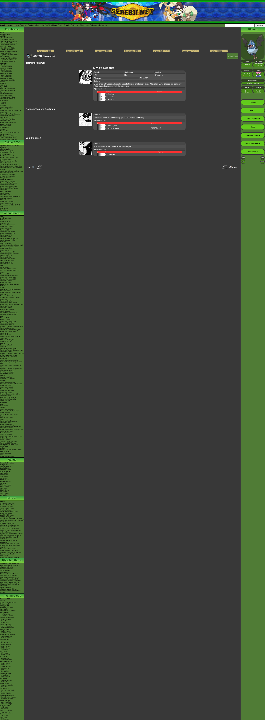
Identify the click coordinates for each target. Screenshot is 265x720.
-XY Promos (4, 670)
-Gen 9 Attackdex (6, 78)
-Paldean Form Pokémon (8, 139)
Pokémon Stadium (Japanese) (10, 426)
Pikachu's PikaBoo (6, 569)
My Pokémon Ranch (7, 372)
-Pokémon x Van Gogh (7, 119)
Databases (12, 29)
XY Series (3, 492)
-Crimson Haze (5, 705)
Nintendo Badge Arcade (8, 314)
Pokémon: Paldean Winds (9, 188)
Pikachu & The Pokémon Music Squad (10, 591)
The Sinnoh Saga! (6, 159)
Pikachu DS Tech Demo (8, 397)
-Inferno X (3, 682)
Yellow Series (4, 475)
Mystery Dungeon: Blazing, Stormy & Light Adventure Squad (12, 354)
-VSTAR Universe (6, 710)
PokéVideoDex (5, 195)
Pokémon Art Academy (8, 296)
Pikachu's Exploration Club (9, 579)
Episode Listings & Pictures (9, 146)
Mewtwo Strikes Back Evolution (10, 552)
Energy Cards (4, 606)
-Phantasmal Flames (7, 617)
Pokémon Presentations (8, 122)
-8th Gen (3, 104)
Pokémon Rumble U (7, 325)
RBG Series (4, 473)
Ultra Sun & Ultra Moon (8, 269)
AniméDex (3, 147)
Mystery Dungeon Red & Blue (10, 394)
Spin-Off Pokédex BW (7, 90)
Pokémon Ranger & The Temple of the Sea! (11, 521)
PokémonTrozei (5, 396)
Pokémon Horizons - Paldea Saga (11, 171)
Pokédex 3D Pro (5, 335)
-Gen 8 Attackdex (6, 77)
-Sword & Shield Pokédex (8, 51)
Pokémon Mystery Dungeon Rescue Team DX (9, 254)
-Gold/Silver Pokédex (7, 39)
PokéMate (3, 402)
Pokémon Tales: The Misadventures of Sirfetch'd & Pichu (10, 204)
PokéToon (3, 190)
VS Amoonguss (111, 126)
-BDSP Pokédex (5, 53)
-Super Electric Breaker (8, 697)
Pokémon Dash (5, 385)
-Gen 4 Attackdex (6, 70)
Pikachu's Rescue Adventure (9, 565)
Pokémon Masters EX (7, 233)
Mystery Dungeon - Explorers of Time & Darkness (11, 369)
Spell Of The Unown (7, 508)
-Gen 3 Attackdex (6, 68)
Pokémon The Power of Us (9, 550)
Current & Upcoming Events (9, 132)
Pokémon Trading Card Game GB (11, 429)
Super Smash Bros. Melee (9, 414)
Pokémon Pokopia (6, 226)
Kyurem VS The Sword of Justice (11, 534)
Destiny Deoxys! (5, 517)
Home (15, 25)
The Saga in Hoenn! (7, 156)
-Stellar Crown (5, 631)
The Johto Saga (5, 154)
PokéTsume (4, 210)
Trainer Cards (4, 604)
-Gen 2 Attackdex (6, 66)
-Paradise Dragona (6, 699)
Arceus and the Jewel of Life (9, 527)
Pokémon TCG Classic (8, 611)
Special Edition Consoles (8, 441)
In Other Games (5, 438)
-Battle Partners (5, 693)
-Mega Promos (5, 663)
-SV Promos (4, 665)
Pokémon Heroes (6, 513)
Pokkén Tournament (7, 309)
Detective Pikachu (6, 281)
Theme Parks (4, 127)
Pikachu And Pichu (6, 567)
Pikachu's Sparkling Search (9, 582)
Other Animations (6, 198)
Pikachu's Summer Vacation (9, 564)
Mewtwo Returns (5, 510)
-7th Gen (3, 105)
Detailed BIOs (5, 468)
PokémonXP (4, 112)
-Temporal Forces (6, 636)
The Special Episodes (7, 174)
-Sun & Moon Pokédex (7, 48)
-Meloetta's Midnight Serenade (10, 535)
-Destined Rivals (5, 624)
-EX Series (3, 656)
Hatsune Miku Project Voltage (10, 114)
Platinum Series (5, 485)
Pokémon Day (5, 121)
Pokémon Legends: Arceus (9, 247)
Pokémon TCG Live (6, 264)
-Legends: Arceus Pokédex (9, 55)
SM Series (3, 495)
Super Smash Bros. (6, 431)
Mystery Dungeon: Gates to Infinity (11, 326)
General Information (7, 463)
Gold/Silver (4, 406)
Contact (31, 25)
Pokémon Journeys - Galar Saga (11, 166)
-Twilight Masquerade (7, 634)
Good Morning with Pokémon (10, 196)
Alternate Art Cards (6, 607)
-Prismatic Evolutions (7, 628)
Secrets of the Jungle (7, 554)
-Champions (4, 100)
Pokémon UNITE (6, 235)
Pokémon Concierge (7, 201)
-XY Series (3, 651)
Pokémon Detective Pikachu (9, 557)
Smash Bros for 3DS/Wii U (9, 313)
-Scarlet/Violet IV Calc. (7, 97)
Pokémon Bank (5, 291)
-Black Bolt (3, 621)
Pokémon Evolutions (7, 184)
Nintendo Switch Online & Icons (10, 450)
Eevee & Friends (5, 587)
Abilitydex (3, 85)
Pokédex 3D (4, 333)
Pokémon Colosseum (7, 382)
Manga (12, 459)
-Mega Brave (4, 683)
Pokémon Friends (6, 228)
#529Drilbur (224, 167)
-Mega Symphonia (6, 685)
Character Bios (5, 149)
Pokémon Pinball (6, 424)
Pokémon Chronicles (7, 173)
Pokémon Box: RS (6, 389)
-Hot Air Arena (5, 692)
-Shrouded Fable (5, 633)
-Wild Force (4, 707)
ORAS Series (4, 493)
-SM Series (4, 650)
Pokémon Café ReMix (7, 232)
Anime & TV (12, 142)
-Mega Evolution (5, 619)
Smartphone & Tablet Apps (9, 445)
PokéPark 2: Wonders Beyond (10, 330)
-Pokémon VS (5, 712)
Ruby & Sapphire (6, 377)
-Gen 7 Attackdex (6, 75)
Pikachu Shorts (12, 560)
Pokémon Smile (5, 257)
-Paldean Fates (5, 638)
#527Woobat (40, 167)
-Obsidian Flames (6, 643)
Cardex (2, 92)
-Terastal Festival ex (7, 695)
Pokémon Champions (7, 225)
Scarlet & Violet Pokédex (68, 25)
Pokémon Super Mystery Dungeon (11, 304)
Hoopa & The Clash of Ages (9, 544)
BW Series (3, 488)
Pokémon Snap (5, 423)
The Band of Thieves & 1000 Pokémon (9, 298)
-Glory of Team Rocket (7, 690)
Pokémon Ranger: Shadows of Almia (10, 366)
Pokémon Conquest (7, 328)
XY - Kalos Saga (5, 163)
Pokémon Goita (5, 453)
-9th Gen (3, 102)
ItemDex (3, 82)
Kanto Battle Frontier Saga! (9, 157)
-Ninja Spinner (5, 677)
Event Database (5, 134)
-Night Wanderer (5, 702)
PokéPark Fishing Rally (8, 399)
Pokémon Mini (5, 412)
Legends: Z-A (4, 223)
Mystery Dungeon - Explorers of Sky (11, 362)
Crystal (2, 407)
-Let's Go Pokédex (6, 50)
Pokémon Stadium (6, 428)
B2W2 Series (4, 490)
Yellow (2, 419)
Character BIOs (5, 466)
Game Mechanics (6, 95)
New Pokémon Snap (7, 260)
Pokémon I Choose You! (8, 549)
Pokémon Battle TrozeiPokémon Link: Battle (11, 293)
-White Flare (4, 622)
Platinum (3, 346)
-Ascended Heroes (6, 616)
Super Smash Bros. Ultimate (9, 284)
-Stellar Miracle (5, 700)
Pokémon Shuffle (6, 301)
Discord (39, 25)
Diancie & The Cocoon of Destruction (8, 541)
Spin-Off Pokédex (6, 87)
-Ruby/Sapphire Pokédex (8, 41)
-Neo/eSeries (4, 658)
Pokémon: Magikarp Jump (9, 275)
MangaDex (4, 465)
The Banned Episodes (7, 176)
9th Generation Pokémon (8, 136)
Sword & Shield (5, 243)
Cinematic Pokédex (6, 94)
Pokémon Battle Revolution (9, 360)
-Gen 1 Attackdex (6, 65)
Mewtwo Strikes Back (7, 505)
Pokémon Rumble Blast (8, 331)
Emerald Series (5, 481)
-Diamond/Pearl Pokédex (8, 43)
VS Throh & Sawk (112, 128)
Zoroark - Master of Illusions (9, 528)
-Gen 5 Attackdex (6, 72)
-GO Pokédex (4, 56)
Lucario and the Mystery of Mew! (11, 518)
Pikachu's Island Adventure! (9, 577)
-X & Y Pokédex (5, 46)
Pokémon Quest (5, 282)
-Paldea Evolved (5, 644)
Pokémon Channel (6, 387)
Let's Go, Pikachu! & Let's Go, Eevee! (10, 271)
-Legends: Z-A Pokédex (8, 60)
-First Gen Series (6, 660)
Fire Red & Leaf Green (8, 379)
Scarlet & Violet (5, 221)
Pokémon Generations (7, 181)
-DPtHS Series (5, 655)
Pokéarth (103, 25)
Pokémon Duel (5, 311)
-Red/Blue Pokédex (6, 38)
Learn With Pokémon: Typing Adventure (10, 337)
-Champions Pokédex (7, 61)
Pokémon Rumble (6, 352)
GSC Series (4, 476)
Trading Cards (12, 595)
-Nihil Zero (3, 678)
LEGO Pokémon (5, 124)
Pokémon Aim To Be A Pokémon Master (11, 168)
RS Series (3, 478)
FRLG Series (4, 480)
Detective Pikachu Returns (9, 238)
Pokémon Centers (6, 109)
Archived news (5, 34)
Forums (23, 25)
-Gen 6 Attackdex (6, 73)
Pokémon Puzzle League (8, 421)
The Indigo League (6, 151)
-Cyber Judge (4, 709)
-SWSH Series (5, 648)
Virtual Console (5, 439)
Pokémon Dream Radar (8, 321)
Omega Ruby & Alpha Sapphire (10, 289)
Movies (12, 498)
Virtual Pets (4, 446)
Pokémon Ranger (6, 392)
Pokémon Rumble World (8, 303)
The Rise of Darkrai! (7, 523)
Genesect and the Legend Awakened (9, 538)
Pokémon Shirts (5, 126)
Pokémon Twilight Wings (8, 183)
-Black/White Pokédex (7, 44)
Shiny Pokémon (5, 178)
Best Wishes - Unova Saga (9, 161)
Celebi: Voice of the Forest (9, 512)
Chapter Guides (5, 470)
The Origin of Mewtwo (7, 503)
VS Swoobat (109, 97)
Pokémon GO (4, 230)
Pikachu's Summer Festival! (9, 574)
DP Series (3, 483)
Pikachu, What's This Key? (9, 589)
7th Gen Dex (232, 56)
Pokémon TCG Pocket (7, 240)
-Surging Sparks (5, 629)
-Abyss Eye (4, 675)
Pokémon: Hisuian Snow (8, 186)
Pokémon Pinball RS (7, 390)
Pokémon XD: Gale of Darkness (11, 384)
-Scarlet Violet (5, 646)
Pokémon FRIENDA (7, 456)
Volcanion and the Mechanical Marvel (10, 546)
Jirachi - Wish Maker (7, 515)
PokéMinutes (4, 193)
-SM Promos (4, 668)
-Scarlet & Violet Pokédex (8, 58)
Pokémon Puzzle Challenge (9, 411)
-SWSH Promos (5, 666)
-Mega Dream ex (5, 680)
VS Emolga (109, 94)
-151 (1, 641)
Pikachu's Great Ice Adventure (10, 581)
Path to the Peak (5, 191)
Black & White (5, 318)
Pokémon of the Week (7, 99)
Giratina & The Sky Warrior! (9, 525)
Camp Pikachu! (5, 570)
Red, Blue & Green (6, 418)
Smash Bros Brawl (6, 374)
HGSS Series (4, 486)
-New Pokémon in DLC (8, 137)
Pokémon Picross (6, 306)
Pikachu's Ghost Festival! (8, 575)
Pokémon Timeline (6, 107)
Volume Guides (5, 471)
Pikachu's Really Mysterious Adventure (9, 585)
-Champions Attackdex (7, 80)
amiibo (2, 448)
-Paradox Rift (4, 639)
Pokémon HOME (6, 248)
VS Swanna (109, 99)
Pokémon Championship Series (10, 110)
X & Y (2, 287)
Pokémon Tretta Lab (7, 323)
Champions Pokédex (88, 25)
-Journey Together (6, 626)
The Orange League (7, 152)
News (2, 33)
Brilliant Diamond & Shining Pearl (11, 245)
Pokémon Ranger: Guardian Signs (11, 350)
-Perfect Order (5, 614)
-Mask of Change (6, 704)
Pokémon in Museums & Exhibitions (8, 116)
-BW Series (4, 653)
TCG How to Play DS (7, 340)
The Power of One (6, 506)
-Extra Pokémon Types (8, 602)
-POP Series (4, 671)
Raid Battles (4, 609)
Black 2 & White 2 (6, 319)
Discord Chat (4, 131)
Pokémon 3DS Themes (8, 443)
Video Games (11, 213)
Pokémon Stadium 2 (7, 409)
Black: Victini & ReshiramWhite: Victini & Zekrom (10, 531)
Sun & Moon (4, 267)
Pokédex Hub (50, 25)
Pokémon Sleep (5, 237)
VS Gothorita (110, 155)
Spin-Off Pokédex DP (7, 88)
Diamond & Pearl (6, 345)
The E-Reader (5, 401)
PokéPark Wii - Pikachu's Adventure (8, 357)
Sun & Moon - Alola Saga (8, 164)
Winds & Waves (5, 218)
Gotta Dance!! (5, 572)
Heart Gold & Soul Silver (8, 348)
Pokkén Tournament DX (8, 279)
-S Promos (3, 717)
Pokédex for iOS (5, 341)
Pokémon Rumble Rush (8, 277)
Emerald (3, 380)
